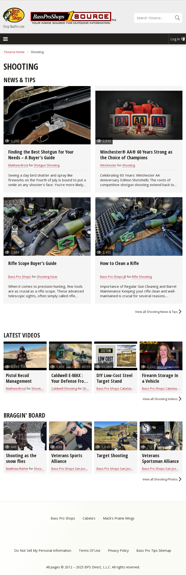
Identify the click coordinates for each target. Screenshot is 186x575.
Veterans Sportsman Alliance (160, 458)
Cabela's (89, 518)
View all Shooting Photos (160, 479)
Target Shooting (112, 455)
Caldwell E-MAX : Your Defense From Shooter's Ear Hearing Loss (69, 384)
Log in (175, 39)
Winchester (108, 165)
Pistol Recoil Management (19, 378)
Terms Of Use (89, 550)
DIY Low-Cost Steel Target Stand (115, 378)
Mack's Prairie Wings (118, 518)
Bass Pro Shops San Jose (69, 468)
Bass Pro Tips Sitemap (153, 550)
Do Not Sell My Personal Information (42, 550)
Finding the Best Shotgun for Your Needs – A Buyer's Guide (41, 155)
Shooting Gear (47, 276)
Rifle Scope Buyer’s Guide (32, 263)
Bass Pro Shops (19, 276)
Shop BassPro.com (13, 26)
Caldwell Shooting (64, 388)
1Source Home (14, 52)
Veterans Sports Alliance (66, 458)
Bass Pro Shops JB (113, 276)
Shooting (128, 165)
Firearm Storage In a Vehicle (160, 378)
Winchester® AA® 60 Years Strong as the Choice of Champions (136, 155)
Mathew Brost (18, 165)
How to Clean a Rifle (119, 263)
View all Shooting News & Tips (156, 312)
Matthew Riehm (17, 468)
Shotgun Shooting (46, 165)
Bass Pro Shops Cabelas (114, 388)
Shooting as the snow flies (21, 458)
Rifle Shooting (142, 276)
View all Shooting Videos (160, 399)
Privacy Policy (118, 550)
